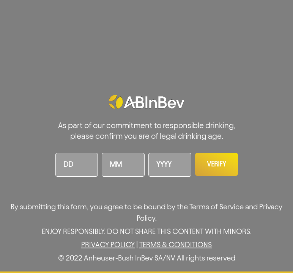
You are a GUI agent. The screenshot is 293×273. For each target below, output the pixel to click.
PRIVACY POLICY (108, 244)
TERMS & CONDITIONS (175, 244)
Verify (216, 164)
